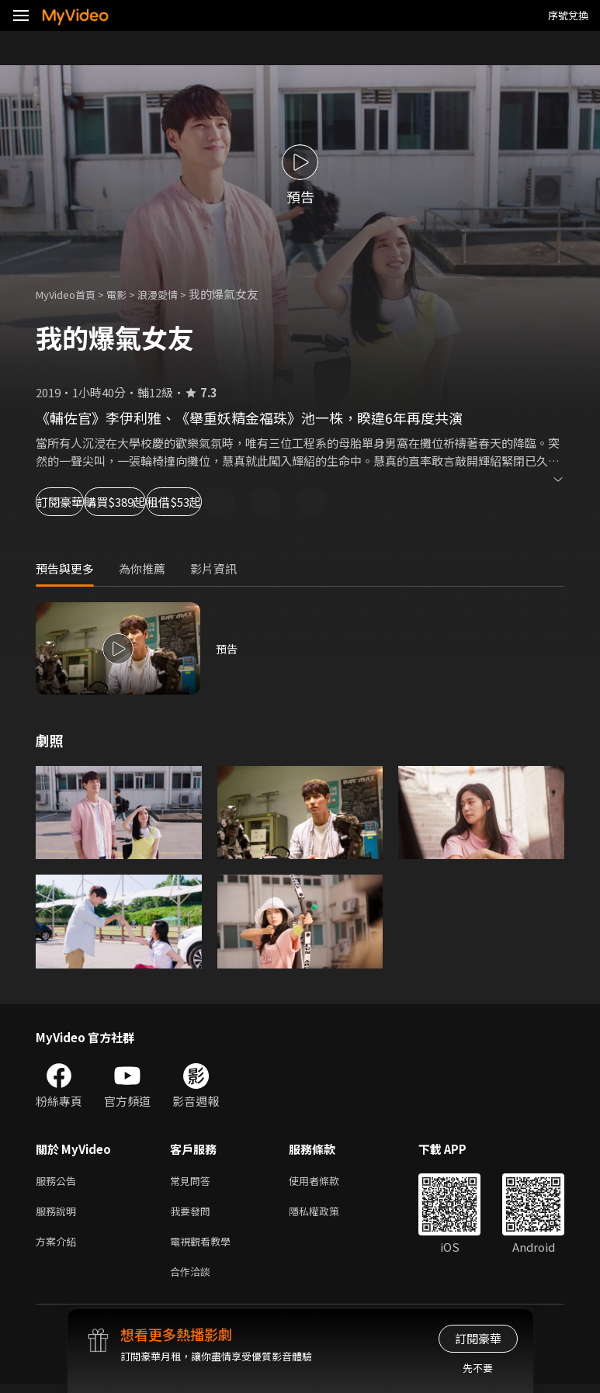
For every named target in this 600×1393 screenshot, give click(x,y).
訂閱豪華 (78, 502)
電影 (128, 294)
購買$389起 (183, 502)
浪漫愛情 (174, 294)
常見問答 (193, 1181)
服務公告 (59, 1181)
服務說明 (59, 1214)
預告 (227, 648)
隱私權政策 (327, 1214)
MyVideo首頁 (71, 294)
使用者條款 (327, 1181)
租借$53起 (292, 502)
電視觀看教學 (205, 1247)
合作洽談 (193, 1279)
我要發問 (193, 1214)
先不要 (478, 1367)
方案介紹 (59, 1247)
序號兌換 (568, 15)
